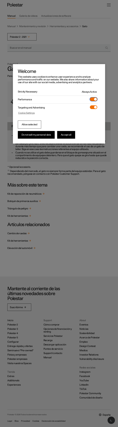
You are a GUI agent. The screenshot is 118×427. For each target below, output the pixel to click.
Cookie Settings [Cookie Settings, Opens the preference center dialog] (26, 113)
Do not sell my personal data (36, 135)
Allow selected (29, 124)
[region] (59, 104)
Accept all (66, 135)
